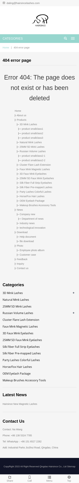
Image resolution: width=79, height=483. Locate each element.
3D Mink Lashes (28, 124)
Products (21, 119)
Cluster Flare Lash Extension (35, 164)
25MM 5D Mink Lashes (32, 146)
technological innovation (32, 227)
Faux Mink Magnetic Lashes (35, 169)
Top (69, 478)
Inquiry (20, 263)
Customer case (28, 254)
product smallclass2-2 (33, 160)
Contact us (22, 268)
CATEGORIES (13, 38)
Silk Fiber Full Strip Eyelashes (36, 182)
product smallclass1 (32, 128)
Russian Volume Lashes (33, 151)
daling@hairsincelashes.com (23, 3)
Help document (28, 236)
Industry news (27, 223)
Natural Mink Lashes (31, 142)
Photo (20, 245)
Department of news (33, 218)
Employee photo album (32, 250)
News (20, 209)
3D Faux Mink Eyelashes (33, 173)
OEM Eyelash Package (32, 200)
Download (22, 232)
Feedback (22, 259)
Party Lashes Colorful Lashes (35, 191)
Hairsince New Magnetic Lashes (20, 404)
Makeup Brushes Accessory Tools (38, 205)
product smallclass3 (32, 137)
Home (6, 47)
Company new (27, 214)
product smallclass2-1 (33, 155)
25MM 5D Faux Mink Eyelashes (37, 178)
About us (21, 115)
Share (10, 478)
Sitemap (71, 466)
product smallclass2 (32, 133)
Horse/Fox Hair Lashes (32, 196)
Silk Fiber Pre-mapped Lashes (36, 187)
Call (29, 478)
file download (27, 241)
